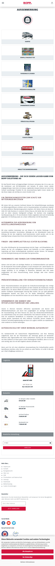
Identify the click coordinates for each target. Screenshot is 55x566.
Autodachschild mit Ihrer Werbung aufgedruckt (24, 328)
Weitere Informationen (27, 562)
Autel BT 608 (27, 380)
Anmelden (27, 447)
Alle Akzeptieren (28, 551)
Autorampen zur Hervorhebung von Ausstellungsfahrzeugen (18, 223)
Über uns (6, 473)
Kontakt (5, 469)
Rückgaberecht (8, 471)
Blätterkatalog (7, 484)
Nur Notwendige (27, 557)
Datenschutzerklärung (38, 547)
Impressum (6, 466)
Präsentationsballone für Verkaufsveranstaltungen (27, 280)
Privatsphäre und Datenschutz (12, 477)
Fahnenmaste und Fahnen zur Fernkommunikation (25, 259)
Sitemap (6, 479)
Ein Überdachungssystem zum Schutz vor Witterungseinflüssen (21, 199)
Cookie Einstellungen (9, 486)
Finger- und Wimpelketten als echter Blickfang (24, 242)
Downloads (6, 482)
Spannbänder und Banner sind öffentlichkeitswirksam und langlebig (20, 302)
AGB (4, 475)
